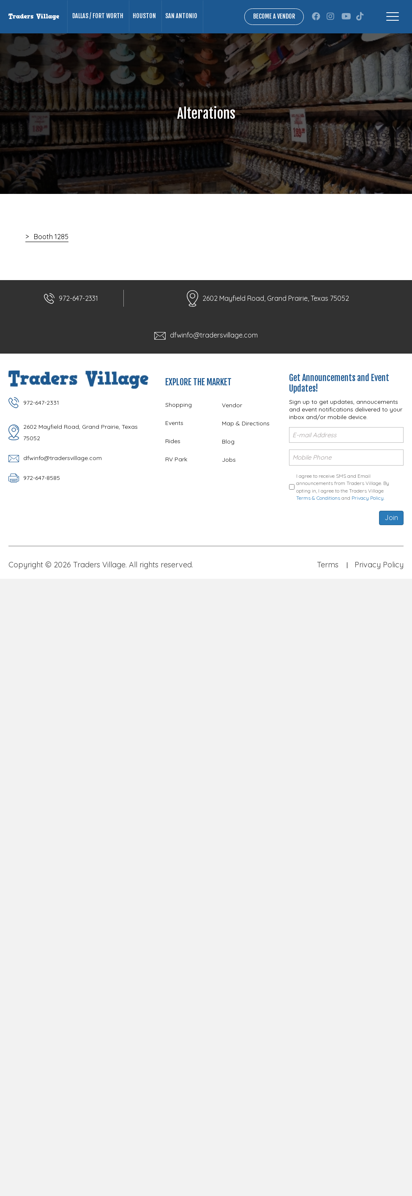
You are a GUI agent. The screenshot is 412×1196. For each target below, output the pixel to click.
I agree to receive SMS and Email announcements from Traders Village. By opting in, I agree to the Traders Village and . (342, 487)
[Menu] (392, 16)
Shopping (178, 405)
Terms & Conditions (318, 498)
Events (174, 423)
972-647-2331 (78, 298)
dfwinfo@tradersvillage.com (214, 335)
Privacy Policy (368, 498)
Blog (228, 441)
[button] (316, 16)
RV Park (176, 459)
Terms (327, 564)
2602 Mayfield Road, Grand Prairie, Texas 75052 (275, 298)
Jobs (229, 459)
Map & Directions (246, 423)
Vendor (232, 405)
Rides (172, 441)
